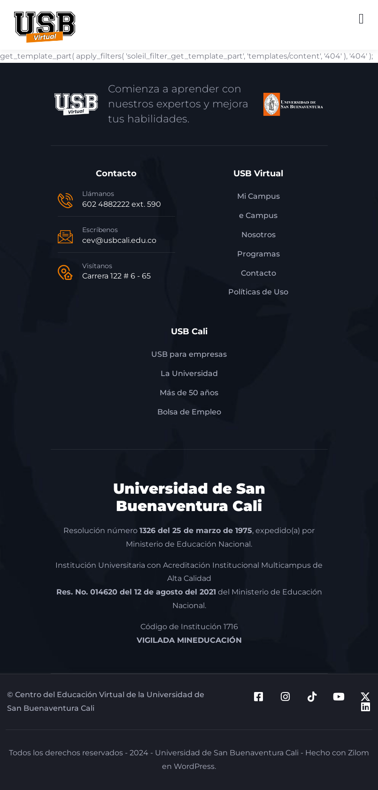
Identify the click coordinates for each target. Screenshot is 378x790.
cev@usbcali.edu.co (119, 240)
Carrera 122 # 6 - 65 (116, 275)
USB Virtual (258, 173)
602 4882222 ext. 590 (121, 204)
